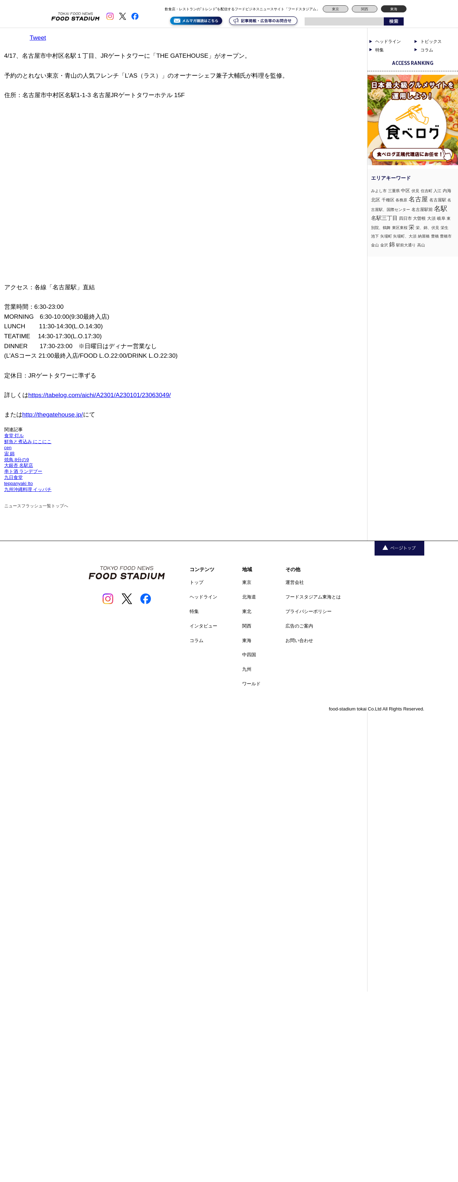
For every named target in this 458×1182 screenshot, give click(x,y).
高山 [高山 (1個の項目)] (421, 245)
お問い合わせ (299, 640)
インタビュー (203, 626)
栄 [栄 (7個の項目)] (411, 227)
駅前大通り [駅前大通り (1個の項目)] (406, 245)
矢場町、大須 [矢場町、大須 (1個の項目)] (404, 236)
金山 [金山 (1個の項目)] (375, 245)
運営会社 (294, 582)
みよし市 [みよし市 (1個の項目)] (379, 191)
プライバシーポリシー (308, 611)
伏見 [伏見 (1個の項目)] (415, 191)
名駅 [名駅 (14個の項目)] (440, 208)
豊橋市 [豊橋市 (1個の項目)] (446, 236)
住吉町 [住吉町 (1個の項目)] (426, 191)
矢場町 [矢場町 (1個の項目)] (386, 236)
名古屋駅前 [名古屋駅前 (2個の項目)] (422, 209)
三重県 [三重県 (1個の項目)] (394, 191)
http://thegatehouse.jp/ (52, 414)
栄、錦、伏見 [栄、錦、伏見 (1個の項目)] (427, 227)
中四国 (249, 654)
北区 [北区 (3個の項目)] (375, 199)
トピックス (431, 41)
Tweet (38, 37)
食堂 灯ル (14, 435)
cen (8, 447)
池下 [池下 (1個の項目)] (375, 236)
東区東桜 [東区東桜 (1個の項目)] (400, 227)
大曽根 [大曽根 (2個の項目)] (419, 218)
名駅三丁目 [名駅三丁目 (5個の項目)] (384, 218)
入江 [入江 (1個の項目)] (437, 191)
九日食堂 (13, 477)
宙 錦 (9, 453)
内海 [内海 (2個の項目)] (447, 190)
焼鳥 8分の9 (16, 459)
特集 (379, 50)
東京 (335, 9)
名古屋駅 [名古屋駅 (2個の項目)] (437, 199)
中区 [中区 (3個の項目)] (405, 190)
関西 (364, 9)
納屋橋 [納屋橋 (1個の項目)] (424, 236)
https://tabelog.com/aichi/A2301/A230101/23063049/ (99, 394)
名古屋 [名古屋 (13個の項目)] (418, 199)
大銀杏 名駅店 (18, 465)
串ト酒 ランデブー (23, 471)
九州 (246, 669)
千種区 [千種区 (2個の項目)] (388, 199)
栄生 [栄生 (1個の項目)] (444, 227)
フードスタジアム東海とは (313, 597)
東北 (246, 611)
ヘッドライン (388, 41)
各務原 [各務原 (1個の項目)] (401, 200)
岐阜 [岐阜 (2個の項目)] (441, 218)
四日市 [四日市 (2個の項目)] (405, 218)
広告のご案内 (299, 626)
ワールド (251, 683)
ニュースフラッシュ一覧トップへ (36, 505)
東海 (393, 9)
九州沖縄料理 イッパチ (28, 489)
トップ (196, 582)
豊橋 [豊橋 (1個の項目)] (435, 236)
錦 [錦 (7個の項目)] (392, 244)
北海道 (249, 597)
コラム (426, 50)
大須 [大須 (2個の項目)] (431, 218)
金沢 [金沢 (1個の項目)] (384, 245)
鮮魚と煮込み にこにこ (28, 441)
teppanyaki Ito (18, 483)
